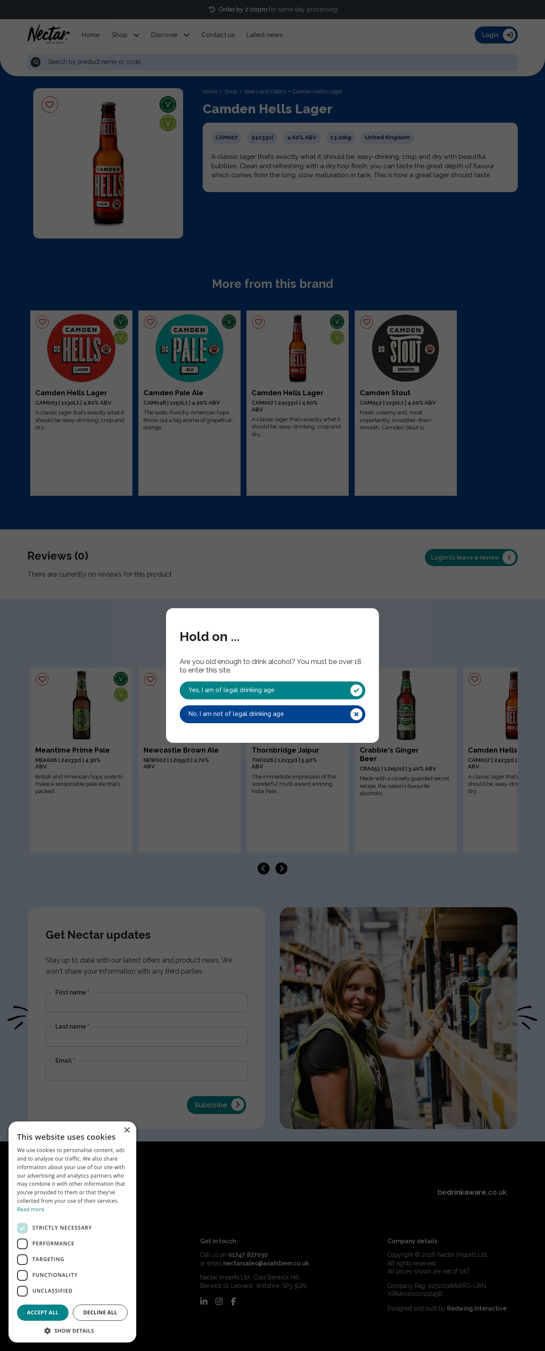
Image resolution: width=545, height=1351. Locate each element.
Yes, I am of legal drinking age (275, 690)
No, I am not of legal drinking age (275, 714)
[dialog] (72, 1231)
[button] (72, 1330)
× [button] (126, 1130)
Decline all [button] (100, 1312)
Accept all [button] (43, 1312)
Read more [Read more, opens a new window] (30, 1209)
